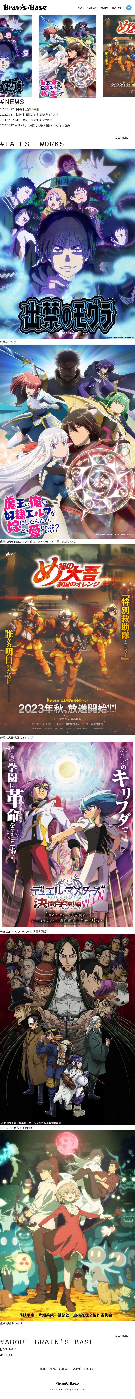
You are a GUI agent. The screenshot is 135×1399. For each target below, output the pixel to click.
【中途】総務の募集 (27, 109)
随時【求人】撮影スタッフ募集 (33, 120)
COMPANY (92, 8)
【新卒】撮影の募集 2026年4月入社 (36, 114)
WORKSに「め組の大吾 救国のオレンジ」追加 (43, 125)
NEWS (81, 8)
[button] (4, 56)
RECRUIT (117, 8)
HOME (43, 1369)
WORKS (105, 8)
